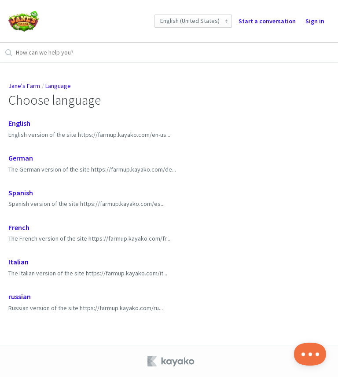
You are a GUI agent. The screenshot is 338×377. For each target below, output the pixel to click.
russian (19, 296)
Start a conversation (267, 21)
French (18, 227)
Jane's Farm (24, 86)
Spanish (20, 192)
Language (58, 86)
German (20, 158)
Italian (18, 261)
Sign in (314, 21)
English (19, 123)
